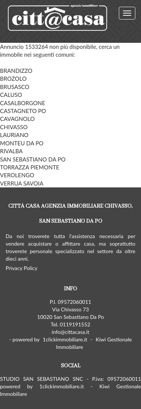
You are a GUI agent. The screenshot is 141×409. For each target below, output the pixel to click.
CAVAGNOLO (17, 118)
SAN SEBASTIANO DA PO (32, 159)
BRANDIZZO (16, 70)
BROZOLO (13, 78)
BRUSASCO (14, 86)
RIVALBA (11, 151)
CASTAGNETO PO (23, 110)
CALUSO (11, 94)
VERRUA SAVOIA (21, 183)
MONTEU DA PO (21, 143)
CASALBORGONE (22, 103)
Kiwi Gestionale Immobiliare (94, 343)
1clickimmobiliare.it (65, 339)
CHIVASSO (13, 127)
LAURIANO (14, 134)
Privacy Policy (21, 268)
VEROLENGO (17, 175)
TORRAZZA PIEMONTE (29, 167)
